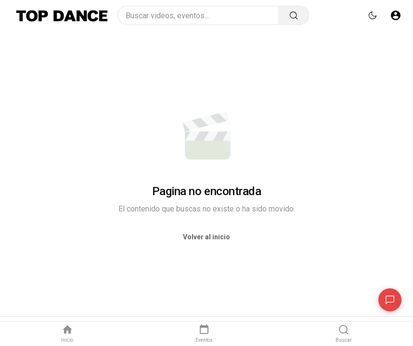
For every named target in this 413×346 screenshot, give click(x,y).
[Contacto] (389, 299)
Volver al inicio (206, 237)
